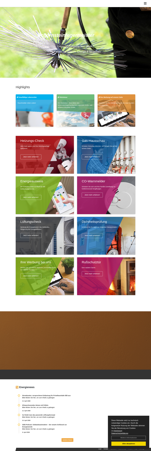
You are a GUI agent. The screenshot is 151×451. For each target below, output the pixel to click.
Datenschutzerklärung (119, 433)
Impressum (118, 431)
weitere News (67, 440)
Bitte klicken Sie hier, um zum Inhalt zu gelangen (38, 398)
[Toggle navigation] (145, 6)
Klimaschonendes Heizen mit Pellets (35, 405)
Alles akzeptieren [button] (128, 444)
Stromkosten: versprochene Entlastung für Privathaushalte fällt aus (46, 395)
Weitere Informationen (128, 438)
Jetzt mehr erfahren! (31, 157)
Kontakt (106, 449)
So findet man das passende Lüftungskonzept (38, 415)
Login (99, 449)
